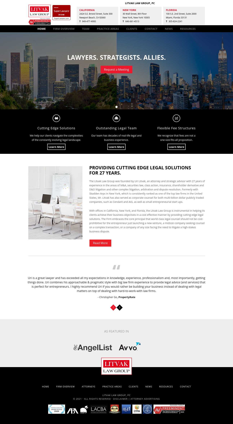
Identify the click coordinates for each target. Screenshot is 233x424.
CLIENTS (131, 28)
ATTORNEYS (88, 386)
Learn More (56, 147)
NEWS (169, 28)
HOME (41, 28)
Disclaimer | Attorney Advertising (136, 398)
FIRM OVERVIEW (64, 28)
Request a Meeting (116, 70)
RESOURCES (188, 28)
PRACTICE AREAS (108, 28)
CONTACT (151, 28)
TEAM (85, 28)
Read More (100, 243)
